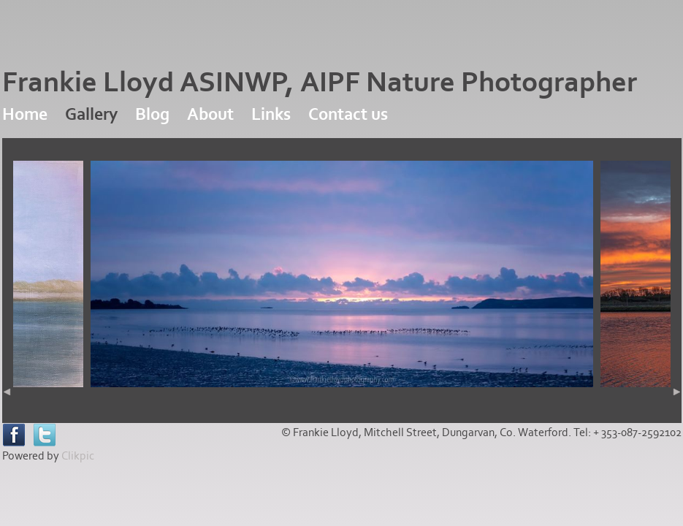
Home (24, 114)
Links (271, 114)
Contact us (348, 114)
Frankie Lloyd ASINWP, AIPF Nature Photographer (319, 82)
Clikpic (77, 455)
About (210, 114)
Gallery (91, 114)
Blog (152, 114)
